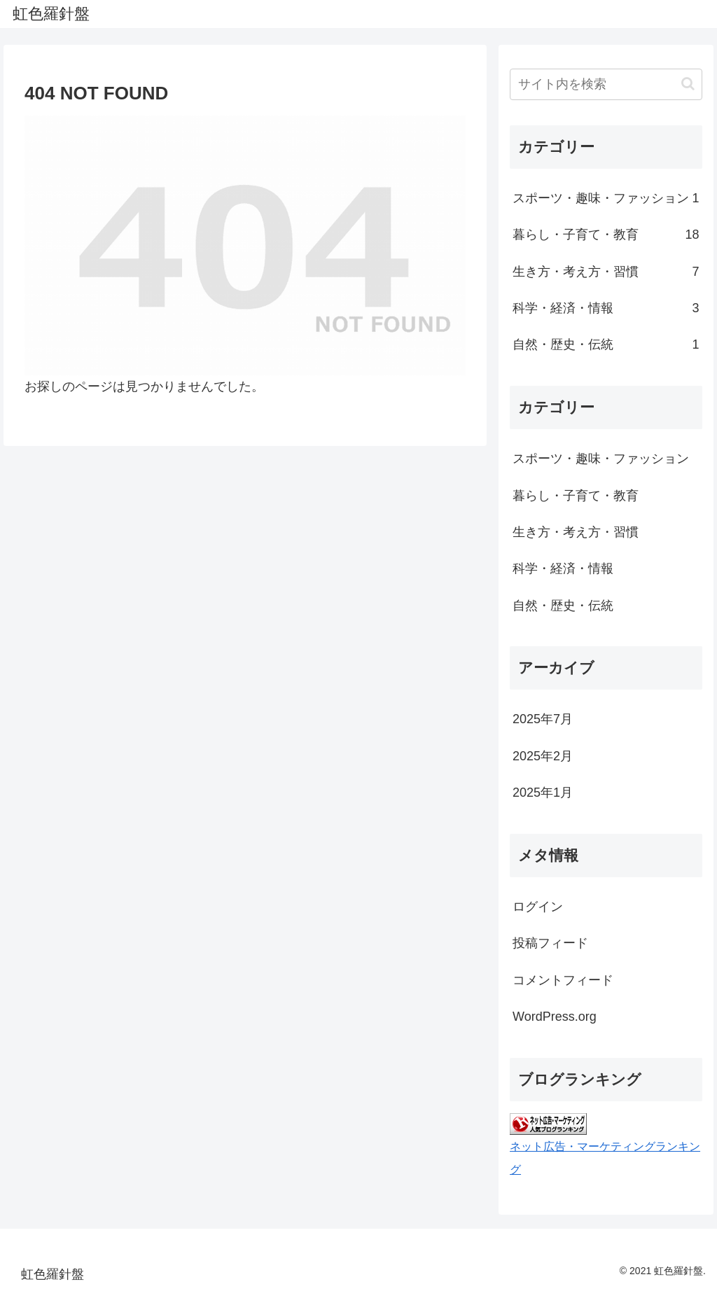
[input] (606, 84)
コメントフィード (563, 980)
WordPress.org (555, 1017)
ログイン (538, 907)
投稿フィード (550, 943)
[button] (688, 84)
